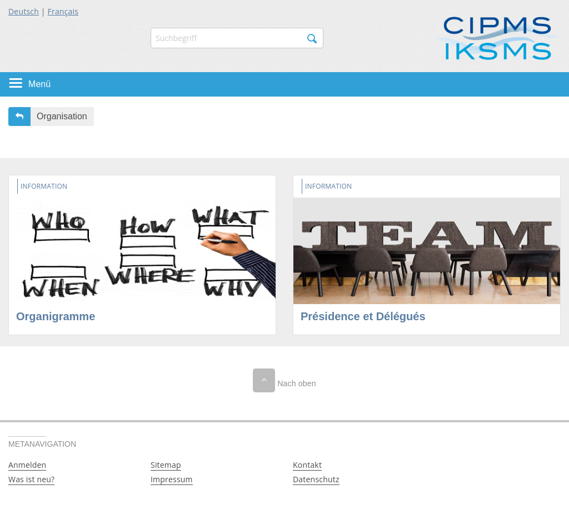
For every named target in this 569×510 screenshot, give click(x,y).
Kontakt (307, 464)
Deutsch (23, 11)
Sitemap (166, 464)
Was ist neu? (31, 479)
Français (63, 11)
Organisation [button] (62, 116)
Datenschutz (316, 479)
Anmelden (27, 464)
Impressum (172, 479)
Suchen (312, 39)
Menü (39, 84)
